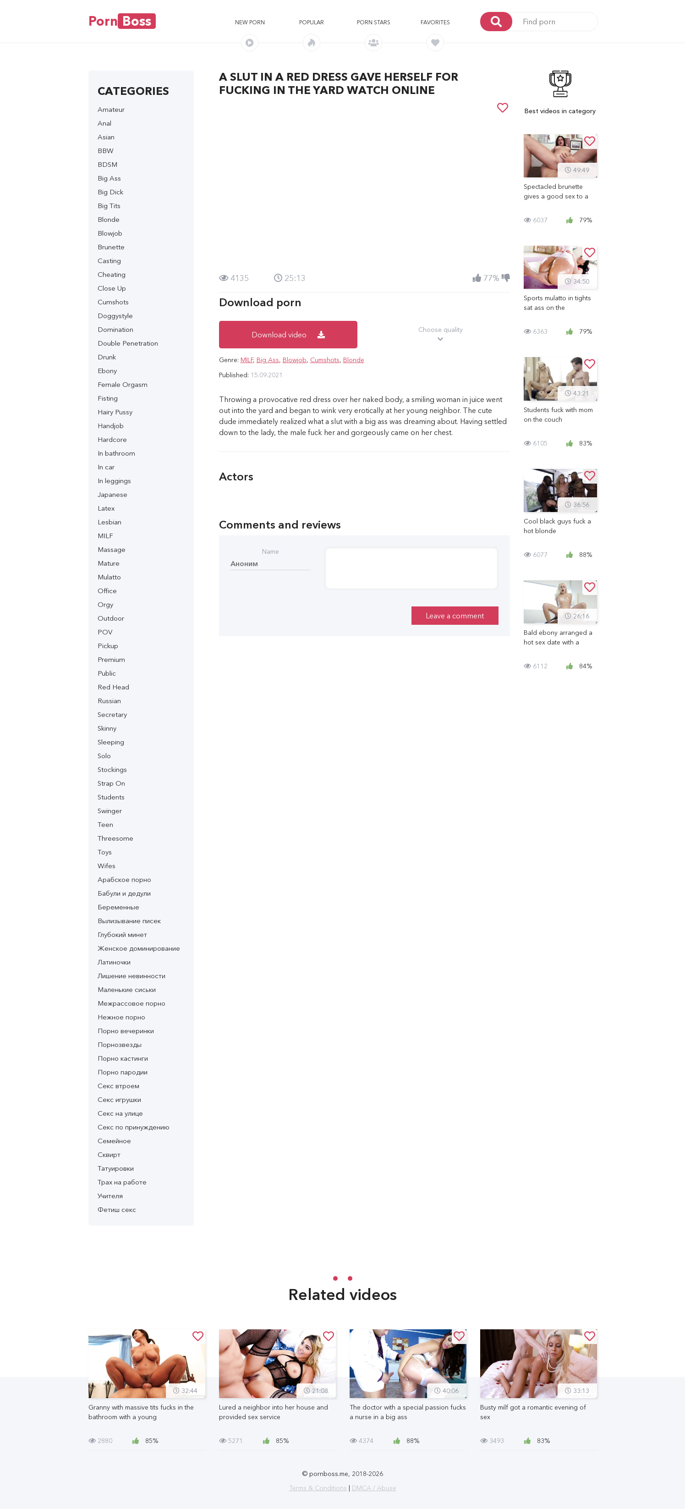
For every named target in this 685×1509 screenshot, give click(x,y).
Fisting (108, 398)
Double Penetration (128, 343)
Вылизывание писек (129, 920)
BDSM (107, 164)
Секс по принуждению (134, 1127)
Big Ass (109, 178)
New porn (250, 22)
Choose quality (440, 334)
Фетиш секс (117, 1209)
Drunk (107, 356)
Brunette (111, 246)
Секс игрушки (119, 1099)
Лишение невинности (131, 975)
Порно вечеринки (126, 1030)
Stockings (112, 769)
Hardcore (112, 439)
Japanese (112, 494)
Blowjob (110, 233)
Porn (122, 21)
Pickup (108, 645)
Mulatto (109, 577)
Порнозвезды (120, 1044)
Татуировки (116, 1168)
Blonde (109, 219)
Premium (111, 659)
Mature (109, 563)
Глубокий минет (122, 934)
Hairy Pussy (115, 412)
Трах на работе (122, 1182)
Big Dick (110, 191)
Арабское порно (124, 879)
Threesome (115, 838)
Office (107, 590)
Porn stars (373, 22)
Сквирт (109, 1154)
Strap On (111, 783)
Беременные (118, 907)
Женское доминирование (139, 948)
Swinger (110, 810)
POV (105, 632)
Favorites (435, 22)
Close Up (112, 288)
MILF (105, 535)
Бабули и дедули (124, 893)
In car (106, 467)
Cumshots (113, 301)
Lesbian (109, 522)
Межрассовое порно (131, 1003)
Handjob (111, 425)
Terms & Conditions (318, 1488)
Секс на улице (120, 1113)
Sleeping (111, 742)
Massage (112, 549)
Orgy (105, 604)
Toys (105, 852)
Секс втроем (118, 1085)
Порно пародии (123, 1072)
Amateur (111, 109)
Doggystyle (115, 315)
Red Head (113, 687)
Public (107, 673)
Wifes (106, 865)
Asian (106, 136)
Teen (105, 824)
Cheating (112, 274)
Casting (109, 260)
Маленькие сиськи (127, 989)
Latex (106, 508)
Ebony (107, 370)
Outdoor (111, 618)
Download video (288, 334)
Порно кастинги (123, 1058)
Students (111, 797)
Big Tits (109, 205)
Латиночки (114, 962)
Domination (115, 329)
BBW (106, 150)
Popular (311, 22)
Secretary (112, 714)
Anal (104, 123)
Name (270, 551)
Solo (104, 755)
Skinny (107, 728)
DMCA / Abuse (374, 1488)
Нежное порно (121, 1017)
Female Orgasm (123, 384)
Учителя (110, 1195)
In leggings (114, 480)
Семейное (114, 1140)
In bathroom (116, 453)
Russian (109, 700)
